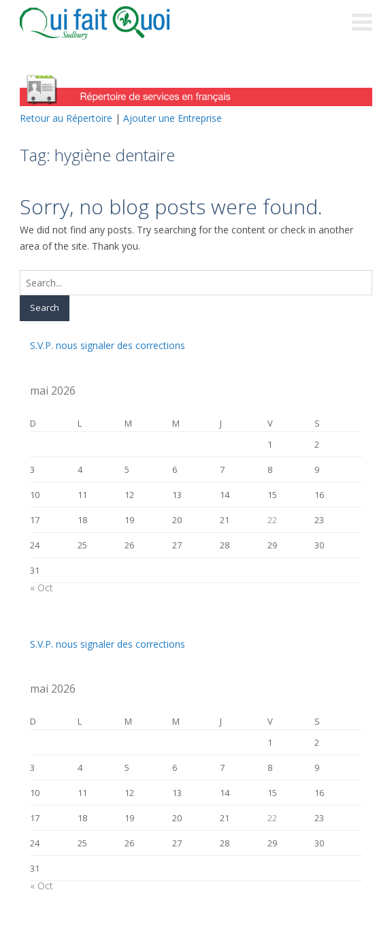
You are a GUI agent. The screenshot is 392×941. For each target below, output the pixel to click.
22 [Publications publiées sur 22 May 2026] (272, 520)
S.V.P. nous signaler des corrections (107, 345)
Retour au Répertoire (66, 118)
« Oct (41, 587)
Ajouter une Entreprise (172, 118)
